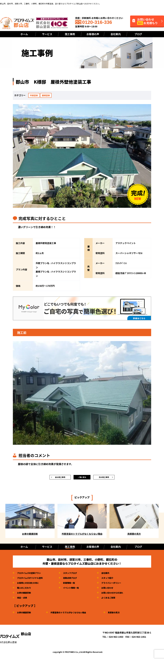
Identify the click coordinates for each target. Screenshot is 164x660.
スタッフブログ (75, 574)
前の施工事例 (60, 478)
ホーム (24, 34)
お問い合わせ (114, 589)
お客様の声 (92, 34)
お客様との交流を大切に (29, 584)
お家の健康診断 (25, 594)
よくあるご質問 (115, 599)
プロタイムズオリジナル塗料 (31, 579)
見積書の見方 (121, 613)
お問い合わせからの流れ (119, 594)
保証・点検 (22, 599)
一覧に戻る (82, 478)
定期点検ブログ (75, 579)
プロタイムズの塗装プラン (30, 574)
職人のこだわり (25, 589)
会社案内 (116, 34)
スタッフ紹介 (114, 579)
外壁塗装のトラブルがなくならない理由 (73, 613)
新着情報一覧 (73, 584)
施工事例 (70, 34)
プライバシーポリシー (118, 584)
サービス (47, 34)
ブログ (138, 34)
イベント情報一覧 (76, 589)
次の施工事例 (104, 478)
